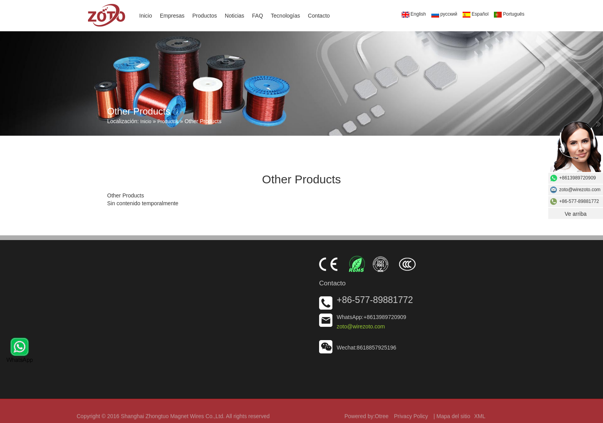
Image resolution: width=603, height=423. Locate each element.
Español (475, 14)
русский (444, 14)
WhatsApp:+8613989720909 (371, 317)
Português (509, 14)
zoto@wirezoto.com (361, 326)
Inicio (145, 16)
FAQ (257, 16)
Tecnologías (285, 16)
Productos (204, 16)
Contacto (319, 16)
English (414, 14)
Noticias (234, 16)
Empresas (172, 16)
